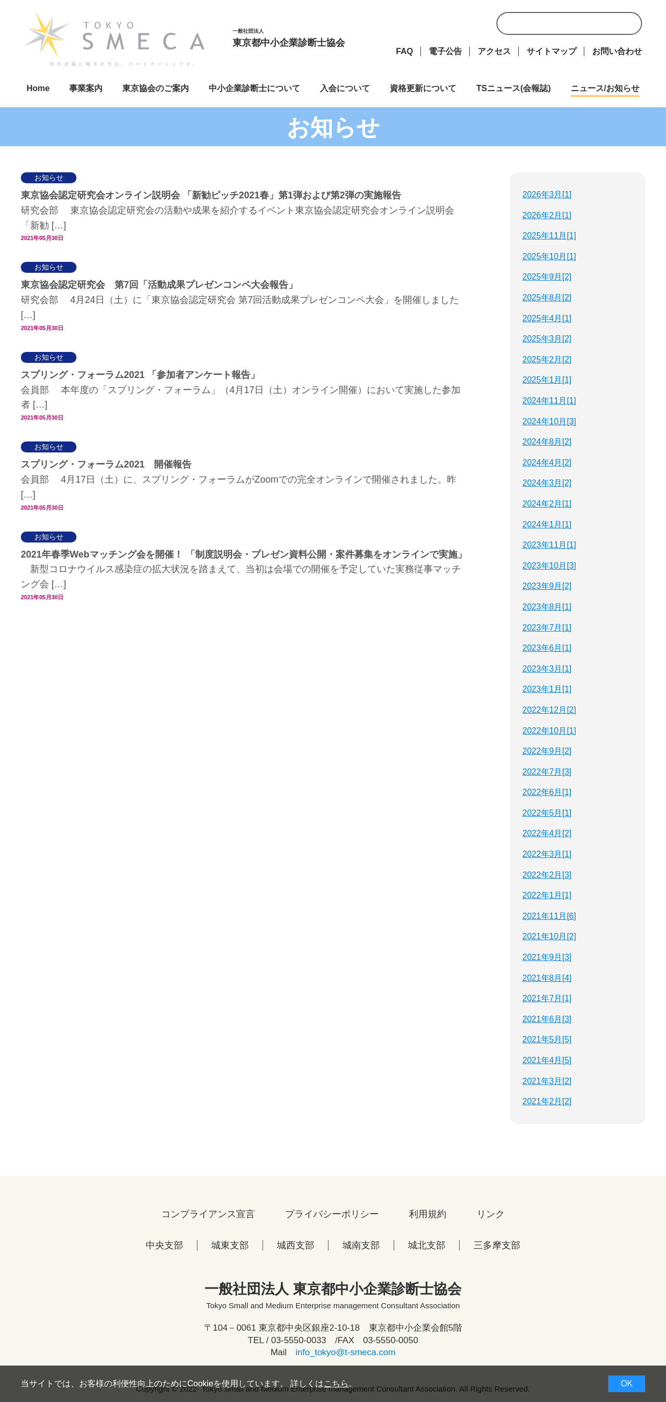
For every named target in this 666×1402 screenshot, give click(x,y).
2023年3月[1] (546, 668)
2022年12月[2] (549, 709)
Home (38, 88)
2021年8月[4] (546, 978)
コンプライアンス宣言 (208, 1214)
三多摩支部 (496, 1245)
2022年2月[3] (546, 874)
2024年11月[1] (549, 400)
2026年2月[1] (546, 215)
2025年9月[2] (546, 276)
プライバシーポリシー (332, 1214)
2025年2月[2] (546, 359)
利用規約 (427, 1214)
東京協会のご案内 (155, 88)
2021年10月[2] (549, 936)
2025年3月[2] (546, 338)
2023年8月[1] (546, 606)
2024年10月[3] (549, 421)
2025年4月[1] (546, 318)
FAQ (404, 51)
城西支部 (295, 1245)
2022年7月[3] (546, 771)
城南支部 (361, 1245)
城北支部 (426, 1245)
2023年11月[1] (549, 544)
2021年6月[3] (546, 1019)
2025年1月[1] (546, 379)
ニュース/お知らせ (605, 88)
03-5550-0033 (298, 1340)
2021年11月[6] (549, 916)
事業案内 (86, 88)
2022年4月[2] (546, 833)
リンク (491, 1214)
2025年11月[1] (549, 235)
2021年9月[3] (546, 957)
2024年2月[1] (546, 503)
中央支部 (164, 1245)
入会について (345, 88)
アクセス (494, 51)
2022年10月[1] (549, 730)
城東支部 (230, 1245)
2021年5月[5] (546, 1039)
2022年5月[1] (546, 813)
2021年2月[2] (546, 1101)
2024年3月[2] (546, 482)
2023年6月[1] (546, 647)
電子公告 (445, 51)
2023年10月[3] (549, 565)
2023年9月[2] (546, 586)
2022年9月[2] (546, 751)
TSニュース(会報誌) (513, 88)
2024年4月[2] (546, 462)
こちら (336, 1383)
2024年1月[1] (546, 524)
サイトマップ (552, 51)
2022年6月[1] (546, 792)
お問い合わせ (617, 51)
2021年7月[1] (546, 998)
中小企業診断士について (254, 88)
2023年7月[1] (546, 627)
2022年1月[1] (546, 895)
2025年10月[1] (549, 256)
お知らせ (48, 177)
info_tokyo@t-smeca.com (345, 1352)
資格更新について (423, 88)
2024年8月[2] (546, 441)
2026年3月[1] (546, 194)
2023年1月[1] (546, 689)
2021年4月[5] (546, 1060)
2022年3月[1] (546, 854)
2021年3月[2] (546, 1081)
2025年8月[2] (546, 297)
